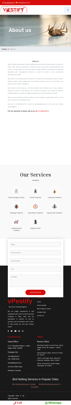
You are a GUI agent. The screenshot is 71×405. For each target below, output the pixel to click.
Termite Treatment (35, 197)
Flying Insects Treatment (54, 213)
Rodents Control (35, 228)
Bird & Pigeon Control (44, 309)
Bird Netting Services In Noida (23, 384)
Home (4, 49)
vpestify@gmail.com (23, 2)
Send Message (35, 292)
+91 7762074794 (13, 359)
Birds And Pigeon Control (16, 197)
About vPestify (41, 305)
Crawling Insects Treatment (16, 229)
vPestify (20, 300)
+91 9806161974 (9, 2)
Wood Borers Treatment (35, 213)
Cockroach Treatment (54, 197)
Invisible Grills (41, 312)
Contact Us (40, 315)
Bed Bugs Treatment (16, 213)
